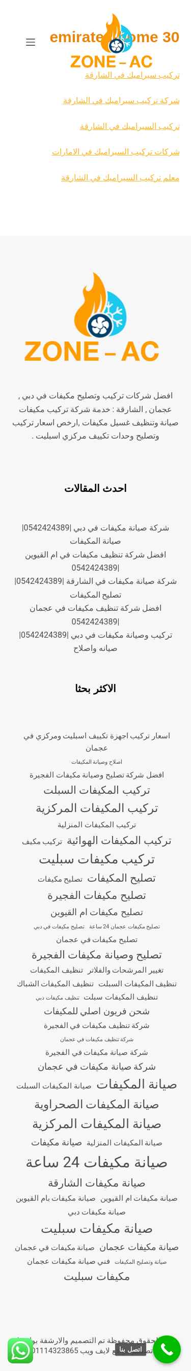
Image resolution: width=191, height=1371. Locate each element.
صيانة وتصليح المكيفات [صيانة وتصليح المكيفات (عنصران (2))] (140, 1262)
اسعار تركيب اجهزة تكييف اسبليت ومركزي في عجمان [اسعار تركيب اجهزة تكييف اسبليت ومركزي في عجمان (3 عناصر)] (96, 742)
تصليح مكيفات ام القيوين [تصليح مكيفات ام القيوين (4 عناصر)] (96, 912)
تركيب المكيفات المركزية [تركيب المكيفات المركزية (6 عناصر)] (96, 808)
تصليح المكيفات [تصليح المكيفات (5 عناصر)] (121, 878)
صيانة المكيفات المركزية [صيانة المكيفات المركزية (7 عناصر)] (96, 1123)
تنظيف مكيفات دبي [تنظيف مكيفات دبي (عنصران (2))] (57, 997)
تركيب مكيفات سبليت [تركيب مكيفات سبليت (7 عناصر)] (97, 859)
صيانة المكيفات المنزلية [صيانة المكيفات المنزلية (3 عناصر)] (124, 1142)
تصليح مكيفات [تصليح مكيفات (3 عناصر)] (60, 879)
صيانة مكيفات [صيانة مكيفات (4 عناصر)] (56, 1142)
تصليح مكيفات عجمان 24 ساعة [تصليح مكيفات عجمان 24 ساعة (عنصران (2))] (124, 926)
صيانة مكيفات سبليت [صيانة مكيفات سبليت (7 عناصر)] (96, 1228)
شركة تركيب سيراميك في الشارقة (121, 100)
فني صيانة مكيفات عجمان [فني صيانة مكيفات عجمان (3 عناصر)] (68, 1261)
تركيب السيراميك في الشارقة (130, 126)
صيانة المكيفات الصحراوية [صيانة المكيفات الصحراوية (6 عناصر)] (96, 1104)
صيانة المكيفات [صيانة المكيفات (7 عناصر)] (136, 1084)
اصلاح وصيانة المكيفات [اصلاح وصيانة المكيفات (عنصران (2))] (96, 762)
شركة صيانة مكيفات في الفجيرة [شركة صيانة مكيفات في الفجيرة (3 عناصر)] (96, 1052)
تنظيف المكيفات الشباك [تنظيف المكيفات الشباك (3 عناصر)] (55, 983)
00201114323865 (48, 1350)
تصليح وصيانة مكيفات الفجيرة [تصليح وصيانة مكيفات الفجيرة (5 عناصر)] (96, 955)
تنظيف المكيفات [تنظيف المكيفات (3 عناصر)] (56, 970)
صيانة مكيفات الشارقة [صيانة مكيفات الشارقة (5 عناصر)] (96, 1183)
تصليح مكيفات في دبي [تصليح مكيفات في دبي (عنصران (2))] (59, 926)
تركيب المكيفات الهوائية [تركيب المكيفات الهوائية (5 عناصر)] (119, 840)
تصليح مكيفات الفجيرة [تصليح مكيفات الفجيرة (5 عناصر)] (96, 895)
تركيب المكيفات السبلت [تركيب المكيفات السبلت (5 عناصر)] (96, 790)
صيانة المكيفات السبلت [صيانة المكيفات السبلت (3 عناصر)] (53, 1085)
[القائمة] (30, 42)
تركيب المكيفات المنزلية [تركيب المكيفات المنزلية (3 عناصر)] (96, 824)
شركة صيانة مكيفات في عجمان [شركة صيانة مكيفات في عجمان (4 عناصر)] (97, 1066)
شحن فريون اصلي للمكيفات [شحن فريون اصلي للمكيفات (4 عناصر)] (97, 1011)
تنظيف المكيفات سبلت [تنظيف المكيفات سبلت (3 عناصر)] (120, 997)
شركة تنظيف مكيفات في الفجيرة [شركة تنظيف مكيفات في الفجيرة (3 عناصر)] (97, 1025)
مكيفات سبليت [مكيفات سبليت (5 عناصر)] (96, 1276)
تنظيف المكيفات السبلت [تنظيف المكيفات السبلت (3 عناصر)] (137, 983)
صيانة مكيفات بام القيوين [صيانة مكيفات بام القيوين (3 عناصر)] (56, 1198)
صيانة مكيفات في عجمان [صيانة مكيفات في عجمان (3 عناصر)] (55, 1247)
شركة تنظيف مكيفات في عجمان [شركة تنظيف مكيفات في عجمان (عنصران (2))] (97, 1039)
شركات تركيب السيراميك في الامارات (116, 152)
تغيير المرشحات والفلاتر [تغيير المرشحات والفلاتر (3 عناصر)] (125, 970)
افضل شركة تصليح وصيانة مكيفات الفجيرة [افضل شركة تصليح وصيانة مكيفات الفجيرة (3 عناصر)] (97, 775)
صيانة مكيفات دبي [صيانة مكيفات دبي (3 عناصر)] (97, 1212)
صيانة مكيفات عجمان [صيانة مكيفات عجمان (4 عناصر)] (139, 1246)
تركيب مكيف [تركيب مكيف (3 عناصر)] (42, 841)
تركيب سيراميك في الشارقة (132, 75)
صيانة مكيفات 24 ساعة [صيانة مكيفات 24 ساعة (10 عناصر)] (96, 1162)
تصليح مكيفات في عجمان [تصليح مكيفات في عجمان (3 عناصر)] (97, 939)
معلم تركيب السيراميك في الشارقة (120, 177)
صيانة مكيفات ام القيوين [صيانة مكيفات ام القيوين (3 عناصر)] (139, 1198)
